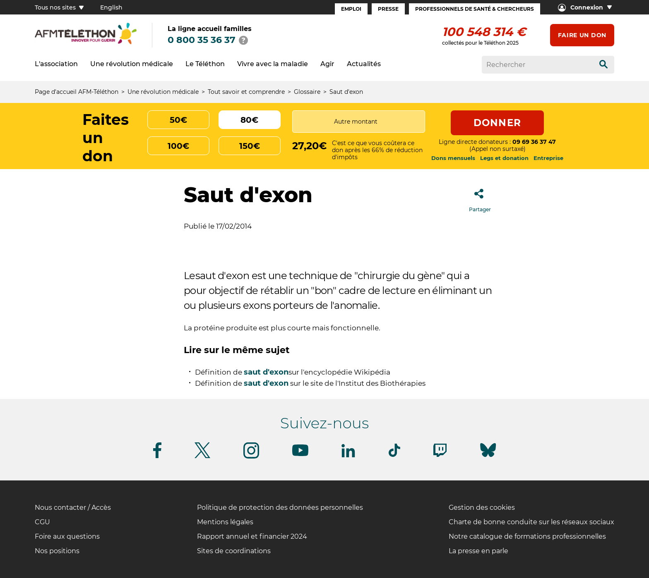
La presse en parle (478, 551)
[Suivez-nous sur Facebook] (157, 456)
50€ (178, 120)
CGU (42, 522)
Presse (388, 9)
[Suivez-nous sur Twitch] (440, 455)
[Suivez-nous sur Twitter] (202, 456)
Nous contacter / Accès (73, 507)
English (111, 7)
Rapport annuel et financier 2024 (252, 536)
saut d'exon (266, 372)
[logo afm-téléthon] (86, 42)
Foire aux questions (67, 536)
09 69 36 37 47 (534, 142)
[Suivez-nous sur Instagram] (251, 457)
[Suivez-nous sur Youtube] (300, 454)
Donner (497, 123)
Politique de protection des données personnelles (280, 507)
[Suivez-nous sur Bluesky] (488, 457)
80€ (249, 120)
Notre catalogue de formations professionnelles (527, 536)
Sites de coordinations (234, 551)
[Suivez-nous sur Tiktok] (394, 455)
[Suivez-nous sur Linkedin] (348, 456)
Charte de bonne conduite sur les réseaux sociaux (531, 522)
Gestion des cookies (482, 507)
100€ (178, 146)
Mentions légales (225, 522)
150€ (249, 146)
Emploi (351, 9)
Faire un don (582, 35)
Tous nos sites (59, 7)
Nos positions (57, 551)
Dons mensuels (453, 158)
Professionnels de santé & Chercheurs (474, 9)
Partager (480, 198)
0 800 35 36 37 (202, 39)
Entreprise (548, 158)
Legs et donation (504, 158)
